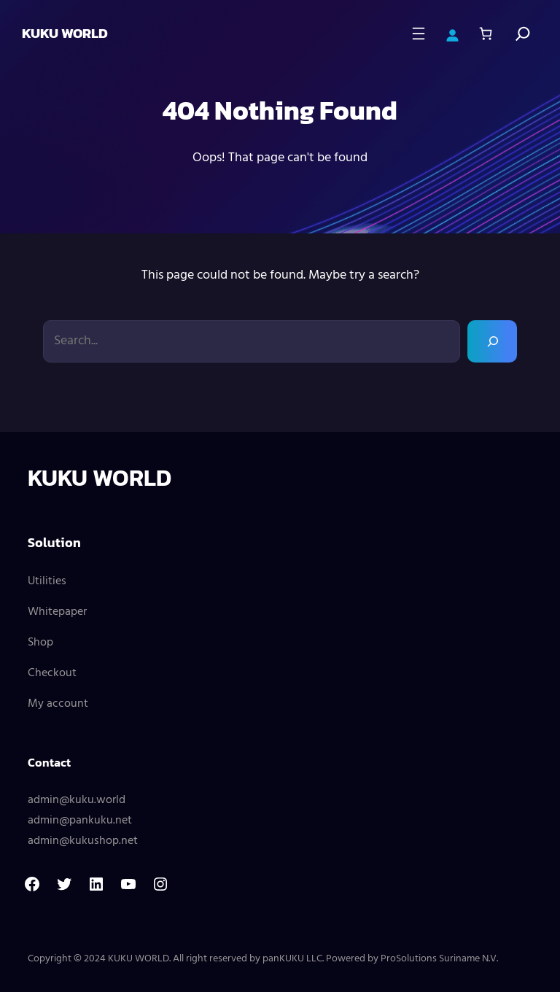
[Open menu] (418, 33)
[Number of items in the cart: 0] (485, 34)
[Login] (452, 33)
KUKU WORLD (65, 33)
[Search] (523, 33)
